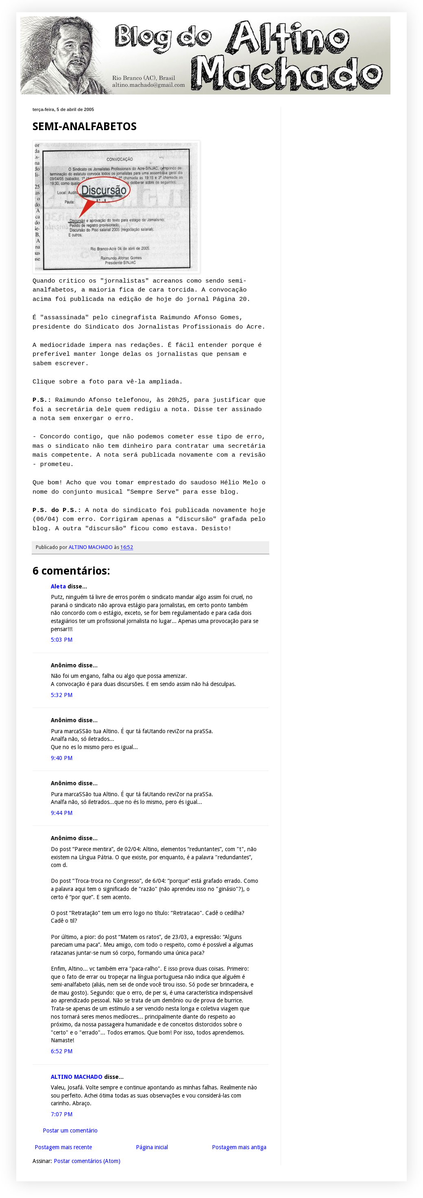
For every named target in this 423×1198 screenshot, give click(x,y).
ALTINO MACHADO (76, 1077)
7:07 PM (61, 1114)
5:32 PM (61, 695)
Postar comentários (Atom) (87, 1161)
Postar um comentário (70, 1130)
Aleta (58, 586)
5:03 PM (61, 639)
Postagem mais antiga (239, 1147)
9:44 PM (61, 813)
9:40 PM (61, 758)
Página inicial (152, 1147)
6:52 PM (61, 1051)
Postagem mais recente (63, 1147)
